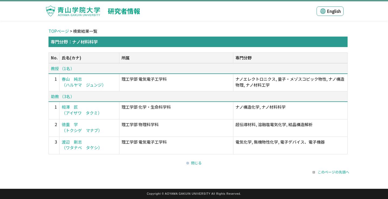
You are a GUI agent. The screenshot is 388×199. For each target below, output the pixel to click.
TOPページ (58, 31)
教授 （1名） (62, 68)
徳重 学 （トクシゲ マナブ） (82, 127)
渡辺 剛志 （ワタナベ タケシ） (82, 144)
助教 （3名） (62, 96)
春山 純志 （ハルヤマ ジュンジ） (84, 81)
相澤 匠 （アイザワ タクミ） (82, 109)
